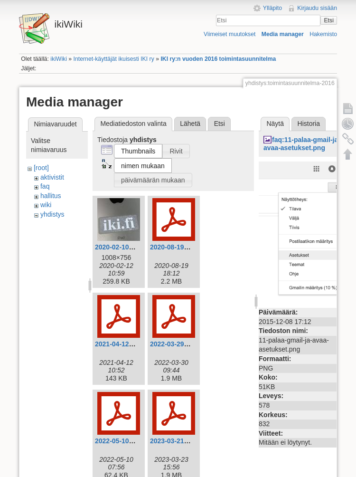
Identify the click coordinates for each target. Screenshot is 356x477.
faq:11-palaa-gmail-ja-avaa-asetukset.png (301, 144)
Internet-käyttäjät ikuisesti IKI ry (114, 59)
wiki (45, 205)
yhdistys (52, 214)
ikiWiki (58, 59)
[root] (41, 168)
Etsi (328, 20)
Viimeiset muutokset (229, 34)
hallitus (50, 196)
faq (44, 186)
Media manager (283, 34)
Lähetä (190, 123)
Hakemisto (323, 34)
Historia (309, 123)
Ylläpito (272, 8)
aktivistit (52, 177)
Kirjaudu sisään (317, 8)
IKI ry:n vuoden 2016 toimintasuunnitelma (218, 59)
